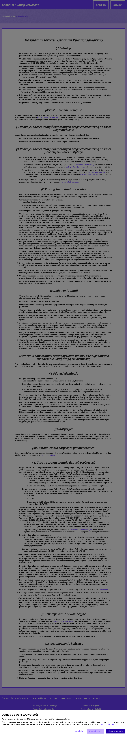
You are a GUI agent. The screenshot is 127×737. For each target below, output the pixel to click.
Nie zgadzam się (95, 731)
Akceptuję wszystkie (115, 731)
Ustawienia (79, 731)
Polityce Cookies (106, 724)
